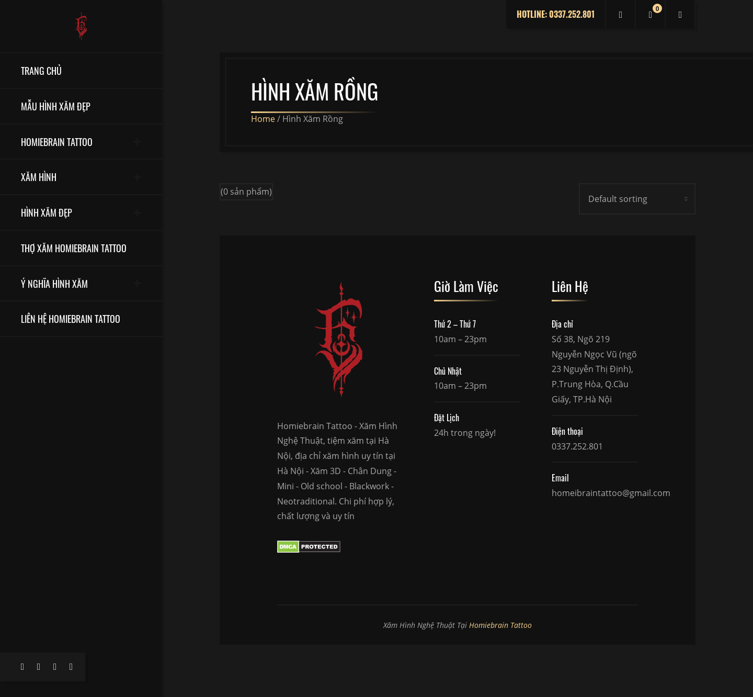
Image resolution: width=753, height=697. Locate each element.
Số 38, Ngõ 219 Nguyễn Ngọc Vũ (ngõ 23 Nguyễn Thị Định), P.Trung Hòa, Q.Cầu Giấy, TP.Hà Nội (594, 369)
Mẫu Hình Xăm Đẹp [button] (55, 106)
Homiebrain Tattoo (500, 625)
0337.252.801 (577, 446)
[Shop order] (637, 199)
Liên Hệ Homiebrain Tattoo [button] (70, 318)
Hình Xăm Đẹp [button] (46, 212)
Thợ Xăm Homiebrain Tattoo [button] (74, 248)
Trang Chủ (41, 70)
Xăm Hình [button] (38, 177)
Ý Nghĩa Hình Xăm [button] (54, 283)
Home (263, 119)
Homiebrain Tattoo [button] (57, 141)
